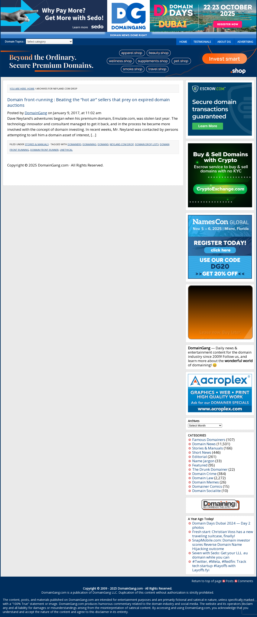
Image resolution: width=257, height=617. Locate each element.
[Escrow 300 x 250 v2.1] (220, 134)
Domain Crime (204, 473)
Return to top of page (207, 581)
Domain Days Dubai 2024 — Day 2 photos (221, 525)
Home (183, 42)
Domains (103, 144)
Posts (230, 581)
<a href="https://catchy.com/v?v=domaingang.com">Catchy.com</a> (220, 312)
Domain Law (202, 477)
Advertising (245, 42)
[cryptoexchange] (220, 205)
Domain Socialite (206, 490)
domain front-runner (44, 149)
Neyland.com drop (122, 144)
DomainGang (36, 112)
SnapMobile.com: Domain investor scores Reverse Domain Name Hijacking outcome (221, 544)
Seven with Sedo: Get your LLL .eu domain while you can (220, 555)
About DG (224, 42)
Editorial (199, 456)
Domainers (74, 144)
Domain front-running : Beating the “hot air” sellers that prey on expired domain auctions (88, 102)
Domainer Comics (207, 486)
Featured (200, 465)
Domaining (89, 144)
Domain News (204, 443)
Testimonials (202, 42)
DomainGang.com (130, 588)
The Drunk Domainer (210, 469)
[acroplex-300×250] (220, 410)
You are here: (18, 88)
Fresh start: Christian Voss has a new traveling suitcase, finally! (222, 533)
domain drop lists (147, 144)
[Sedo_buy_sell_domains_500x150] (54, 30)
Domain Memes (205, 482)
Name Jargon (203, 460)
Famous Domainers (208, 439)
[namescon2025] (220, 277)
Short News (201, 452)
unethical (66, 149)
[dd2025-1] (203, 30)
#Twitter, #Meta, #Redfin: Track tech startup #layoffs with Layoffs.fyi (219, 565)
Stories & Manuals (37, 144)
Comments (245, 581)
